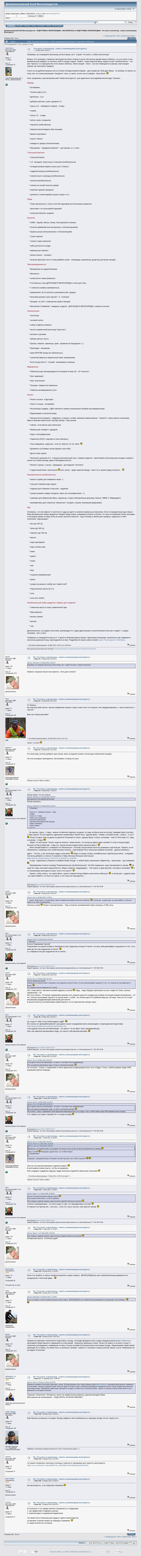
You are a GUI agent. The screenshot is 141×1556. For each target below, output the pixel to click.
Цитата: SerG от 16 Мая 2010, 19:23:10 (40, 939)
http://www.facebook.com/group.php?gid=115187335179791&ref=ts (75, 649)
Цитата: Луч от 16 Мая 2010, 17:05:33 (39, 897)
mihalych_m (10, 1376)
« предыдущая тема (111, 36)
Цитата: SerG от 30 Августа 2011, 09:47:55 (41, 1382)
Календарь (41, 25)
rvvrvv (8, 1457)
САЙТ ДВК (19, 25)
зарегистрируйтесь (53, 13)
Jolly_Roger (10, 1412)
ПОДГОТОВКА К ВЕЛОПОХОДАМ (49, 30)
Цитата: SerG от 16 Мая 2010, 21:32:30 (40, 1102)
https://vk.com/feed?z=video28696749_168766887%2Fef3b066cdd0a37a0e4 (57, 1465)
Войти (49, 25)
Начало (11, 25)
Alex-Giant (9, 1479)
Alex (7, 1291)
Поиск (34, 25)
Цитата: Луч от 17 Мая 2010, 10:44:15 (39, 1141)
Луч (7, 788)
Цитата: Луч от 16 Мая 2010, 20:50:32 (39, 1060)
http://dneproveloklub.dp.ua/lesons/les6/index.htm (46, 1026)
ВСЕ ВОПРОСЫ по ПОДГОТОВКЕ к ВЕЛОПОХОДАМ (81, 30)
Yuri (7, 699)
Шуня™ (8, 748)
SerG (7, 657)
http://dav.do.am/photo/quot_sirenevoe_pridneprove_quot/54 (51, 858)
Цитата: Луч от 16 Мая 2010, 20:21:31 (39, 979)
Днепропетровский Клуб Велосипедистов (19, 30)
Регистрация (57, 25)
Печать (131, 38)
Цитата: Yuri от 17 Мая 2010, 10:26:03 (40, 1146)
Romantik (9, 1269)
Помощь (27, 25)
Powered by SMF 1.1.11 (57, 1552)
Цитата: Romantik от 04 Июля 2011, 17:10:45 (42, 1297)
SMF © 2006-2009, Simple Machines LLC (78, 1552)
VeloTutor (9, 48)
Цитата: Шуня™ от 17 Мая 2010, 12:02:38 (41, 1193)
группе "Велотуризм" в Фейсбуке (111, 640)
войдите (39, 13)
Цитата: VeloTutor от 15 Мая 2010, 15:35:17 (41, 663)
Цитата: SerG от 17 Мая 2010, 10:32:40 (40, 1144)
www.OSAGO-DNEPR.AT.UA (46, 885)
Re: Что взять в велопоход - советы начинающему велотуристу (61, 657)
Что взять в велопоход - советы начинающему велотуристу (60, 49)
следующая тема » (128, 36)
